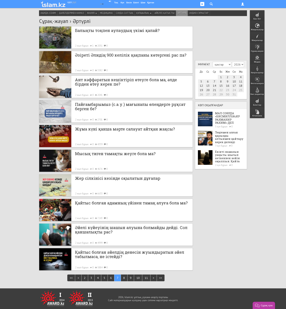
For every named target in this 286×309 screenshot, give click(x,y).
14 (214, 85)
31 (234, 94)
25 (240, 90)
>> (160, 278)
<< (71, 278)
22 (221, 90)
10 (138, 278)
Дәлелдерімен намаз (71, 13)
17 (234, 85)
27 (208, 94)
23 (227, 90)
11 (146, 278)
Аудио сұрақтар (198, 13)
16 (227, 85)
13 (208, 85)
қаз (69, 2)
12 (201, 85)
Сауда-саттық (124, 13)
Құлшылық (143, 13)
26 (201, 94)
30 (227, 94)
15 (221, 85)
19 (201, 90)
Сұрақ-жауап (53, 21)
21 (214, 90)
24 (234, 90)
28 (214, 94)
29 (221, 94)
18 (240, 85)
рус (74, 2)
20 (208, 90)
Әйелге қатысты (164, 13)
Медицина (106, 13)
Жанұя (92, 13)
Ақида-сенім (48, 13)
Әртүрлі (181, 13)
